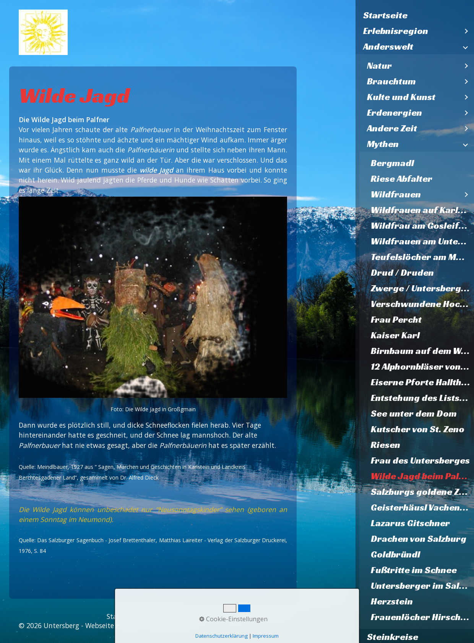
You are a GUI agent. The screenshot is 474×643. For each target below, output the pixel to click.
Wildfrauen (396, 194)
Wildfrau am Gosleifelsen (422, 225)
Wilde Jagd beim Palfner (422, 476)
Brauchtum (391, 81)
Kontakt (156, 616)
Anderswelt (388, 46)
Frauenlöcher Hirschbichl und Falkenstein (422, 617)
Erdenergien (394, 112)
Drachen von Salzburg (418, 538)
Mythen (383, 144)
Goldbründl (395, 554)
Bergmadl (392, 163)
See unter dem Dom (414, 413)
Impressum (193, 616)
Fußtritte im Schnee (414, 570)
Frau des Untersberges (420, 460)
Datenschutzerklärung (251, 616)
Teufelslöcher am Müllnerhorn (422, 257)
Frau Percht (396, 319)
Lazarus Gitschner (410, 523)
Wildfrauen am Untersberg (422, 241)
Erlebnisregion (395, 31)
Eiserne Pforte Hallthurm (422, 382)
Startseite (385, 15)
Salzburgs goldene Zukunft (422, 492)
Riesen (385, 445)
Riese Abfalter (401, 178)
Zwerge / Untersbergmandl (422, 288)
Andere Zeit (392, 128)
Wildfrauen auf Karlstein (422, 210)
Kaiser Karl (395, 335)
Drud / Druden (402, 272)
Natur (379, 65)
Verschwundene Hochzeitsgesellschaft (422, 304)
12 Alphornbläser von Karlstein (422, 366)
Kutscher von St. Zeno (417, 429)
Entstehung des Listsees (422, 398)
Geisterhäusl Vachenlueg (422, 507)
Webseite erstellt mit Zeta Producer (141, 625)
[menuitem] (415, 15)
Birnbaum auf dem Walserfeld (422, 351)
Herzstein (392, 601)
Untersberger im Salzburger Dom (422, 585)
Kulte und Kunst (401, 97)
